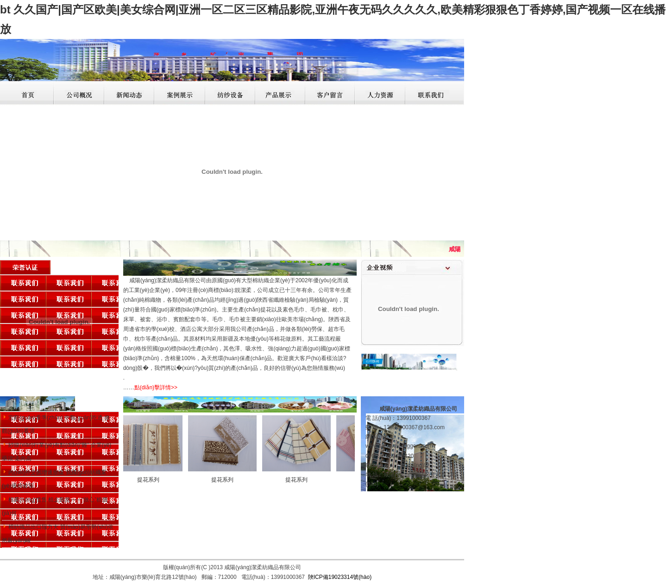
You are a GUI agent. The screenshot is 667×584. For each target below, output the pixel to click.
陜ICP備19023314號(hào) (339, 577)
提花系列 (150, 479)
